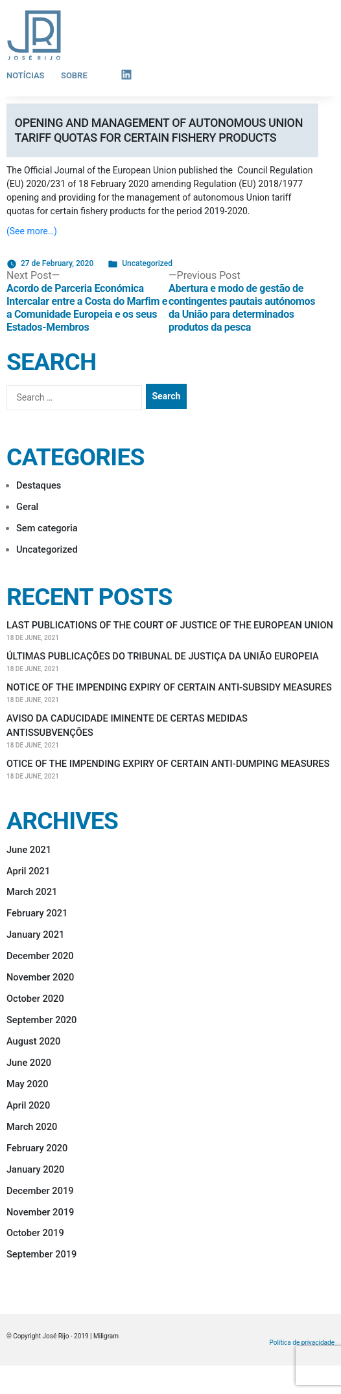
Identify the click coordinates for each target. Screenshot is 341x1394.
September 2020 (41, 1020)
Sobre (74, 75)
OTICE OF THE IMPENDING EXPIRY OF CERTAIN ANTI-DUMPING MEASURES (167, 763)
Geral (27, 507)
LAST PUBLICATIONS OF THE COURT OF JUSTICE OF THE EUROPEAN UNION (169, 625)
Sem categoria (47, 528)
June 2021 (28, 850)
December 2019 (40, 1191)
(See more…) (31, 231)
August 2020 (33, 1041)
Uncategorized (147, 263)
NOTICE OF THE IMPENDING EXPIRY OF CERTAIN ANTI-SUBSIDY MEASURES (169, 687)
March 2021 (31, 892)
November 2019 (40, 1212)
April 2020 (28, 1105)
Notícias (25, 75)
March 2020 (31, 1127)
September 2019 (41, 1254)
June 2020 (28, 1062)
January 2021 (35, 934)
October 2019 (35, 1233)
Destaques (38, 485)
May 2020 (27, 1084)
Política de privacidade (302, 1343)
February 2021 (36, 913)
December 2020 (40, 956)
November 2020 (40, 977)
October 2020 (35, 998)
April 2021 (28, 871)
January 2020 (35, 1169)
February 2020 (36, 1148)
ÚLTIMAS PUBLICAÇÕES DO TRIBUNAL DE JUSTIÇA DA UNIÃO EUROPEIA (162, 656)
